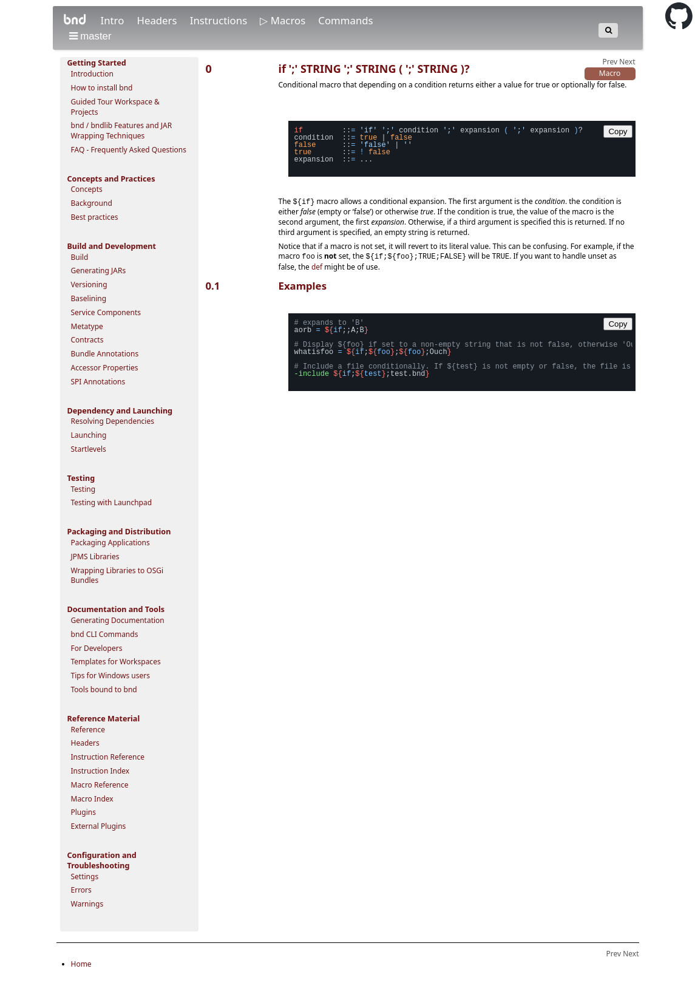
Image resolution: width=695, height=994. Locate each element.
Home (81, 964)
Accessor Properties (104, 368)
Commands (345, 20)
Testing (83, 489)
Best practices (94, 217)
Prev (609, 61)
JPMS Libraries (95, 556)
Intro (113, 20)
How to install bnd (102, 88)
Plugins (83, 812)
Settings (85, 876)
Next (627, 61)
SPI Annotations (98, 381)
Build (80, 257)
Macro (609, 73)
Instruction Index (100, 771)
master (90, 36)
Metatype (87, 326)
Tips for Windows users (111, 675)
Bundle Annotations (105, 354)
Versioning (89, 284)
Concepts (87, 189)
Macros (289, 20)
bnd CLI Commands (104, 634)
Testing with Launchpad (111, 502)
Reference (88, 729)
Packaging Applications (110, 542)
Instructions (220, 20)
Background (91, 203)
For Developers (97, 648)
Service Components (106, 312)
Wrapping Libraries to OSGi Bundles (117, 575)
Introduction (92, 74)
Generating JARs (98, 270)
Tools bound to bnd (104, 689)
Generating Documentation (117, 620)
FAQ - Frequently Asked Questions (129, 150)
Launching (89, 435)
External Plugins (98, 826)
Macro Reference (100, 785)
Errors (81, 890)
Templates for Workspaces (116, 661)
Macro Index (92, 799)
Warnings (87, 904)
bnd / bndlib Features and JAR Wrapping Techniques (121, 130)
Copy (617, 131)
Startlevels (88, 449)
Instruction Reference (107, 757)
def (316, 269)
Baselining (89, 298)
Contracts (87, 340)
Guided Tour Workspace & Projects (115, 107)
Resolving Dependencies (112, 421)
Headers (158, 20)
